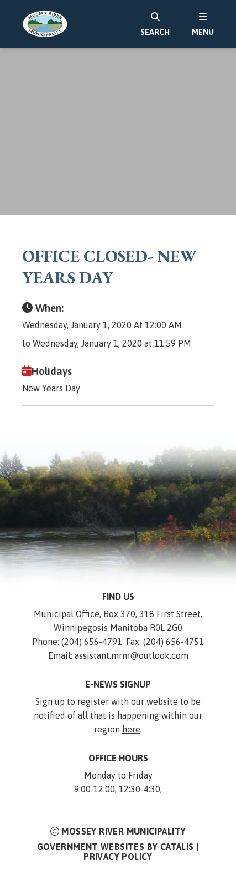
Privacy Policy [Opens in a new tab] (118, 857)
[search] (155, 23)
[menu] (203, 23)
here (131, 729)
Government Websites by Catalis (115, 847)
